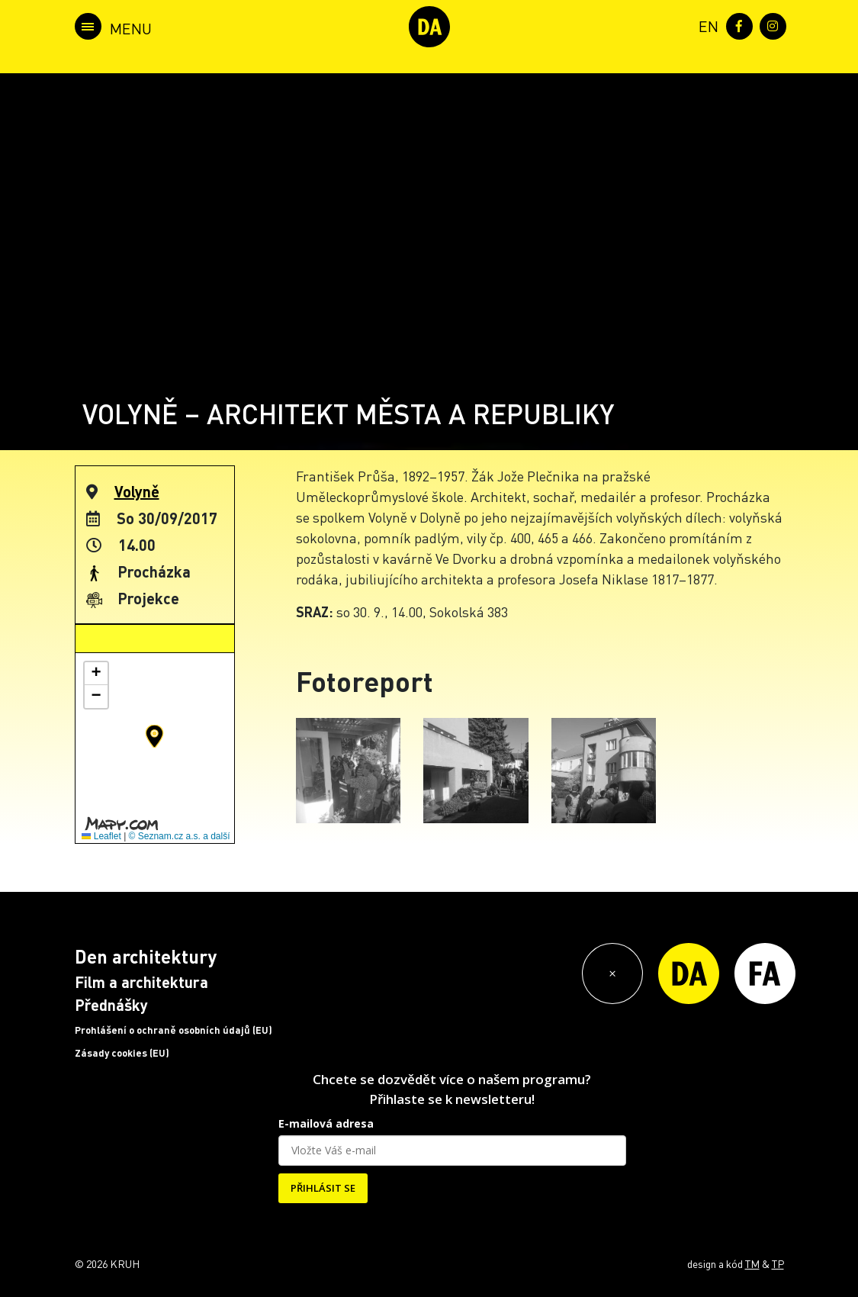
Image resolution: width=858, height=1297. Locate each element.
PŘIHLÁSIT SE (323, 1188)
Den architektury (146, 956)
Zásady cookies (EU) (122, 1053)
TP (778, 1263)
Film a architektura (141, 982)
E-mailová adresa (326, 1123)
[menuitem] (705, 25)
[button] (154, 736)
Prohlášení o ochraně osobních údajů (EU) (173, 1030)
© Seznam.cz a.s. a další (179, 836)
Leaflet (101, 836)
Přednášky (111, 1005)
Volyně (136, 491)
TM (752, 1263)
